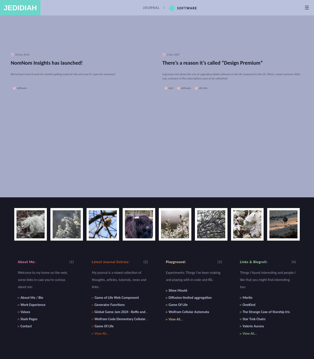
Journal (151, 8)
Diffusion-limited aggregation (190, 297)
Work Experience (33, 305)
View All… (102, 333)
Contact (26, 326)
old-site (200, 88)
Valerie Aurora (253, 326)
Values (25, 312)
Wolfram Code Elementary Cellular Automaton (129, 319)
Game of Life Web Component (117, 297)
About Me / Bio (32, 297)
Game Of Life (104, 326)
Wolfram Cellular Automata (189, 312)
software (19, 88)
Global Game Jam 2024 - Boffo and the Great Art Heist (134, 312)
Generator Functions (110, 305)
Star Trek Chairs (254, 319)
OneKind (249, 305)
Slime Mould (178, 290)
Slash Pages (29, 319)
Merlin (247, 297)
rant (168, 88)
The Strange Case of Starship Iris (266, 312)
